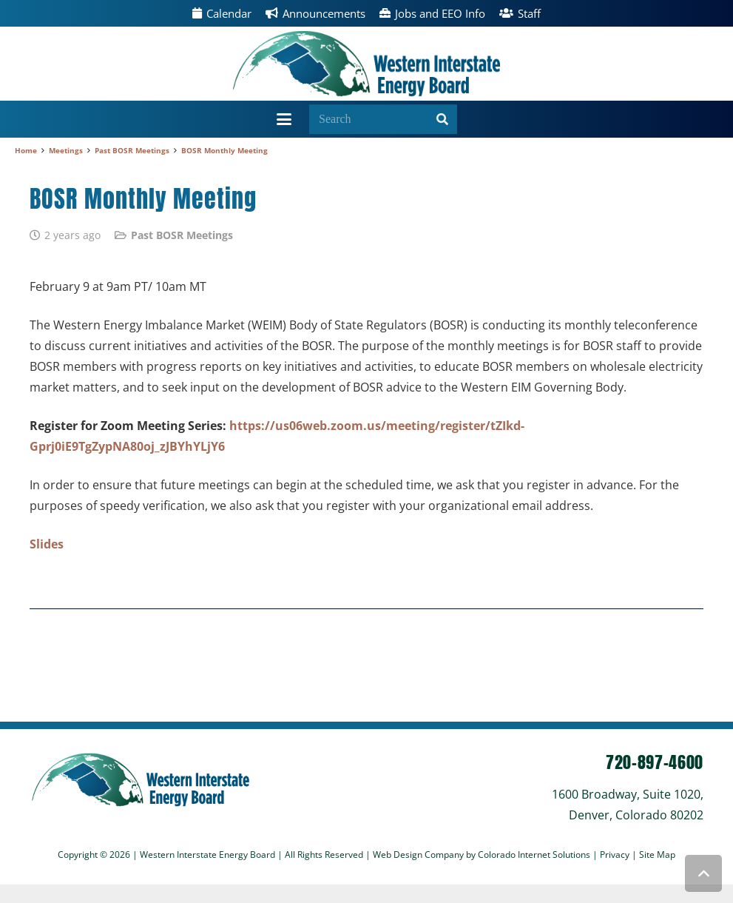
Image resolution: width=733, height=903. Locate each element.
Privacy (616, 854)
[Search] (383, 119)
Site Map (657, 854)
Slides (47, 544)
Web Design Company (418, 854)
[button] (285, 119)
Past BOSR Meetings (182, 235)
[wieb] (366, 63)
